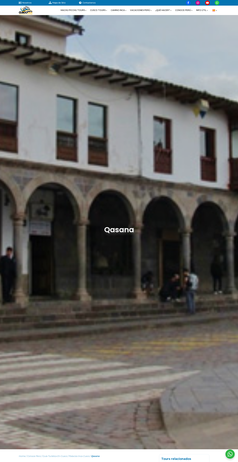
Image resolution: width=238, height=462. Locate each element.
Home (22, 456)
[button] (73, 10)
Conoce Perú (34, 456)
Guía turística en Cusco (54, 456)
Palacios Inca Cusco (79, 456)
